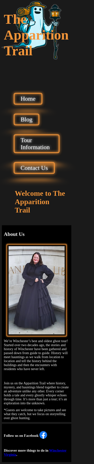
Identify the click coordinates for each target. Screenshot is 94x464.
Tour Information (35, 144)
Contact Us (34, 167)
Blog (26, 119)
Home (28, 98)
